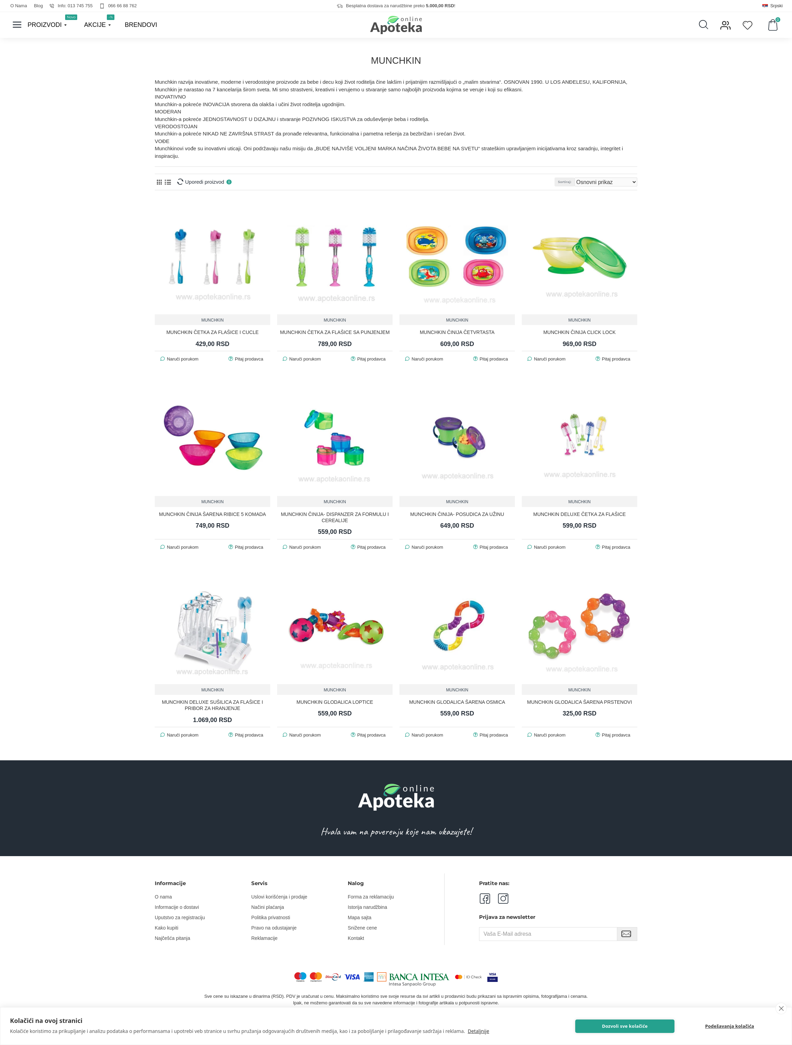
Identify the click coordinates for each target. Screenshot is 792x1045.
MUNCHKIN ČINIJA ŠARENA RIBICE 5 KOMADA (212, 514)
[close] (781, 1008)
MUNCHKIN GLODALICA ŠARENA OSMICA (457, 701)
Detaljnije (478, 1031)
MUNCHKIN (212, 319)
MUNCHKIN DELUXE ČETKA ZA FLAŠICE (579, 514)
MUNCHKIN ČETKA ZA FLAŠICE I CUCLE (212, 332)
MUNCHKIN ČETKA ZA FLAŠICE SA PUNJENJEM (334, 332)
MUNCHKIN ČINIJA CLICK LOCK (579, 332)
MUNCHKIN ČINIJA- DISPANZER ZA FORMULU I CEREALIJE (335, 517)
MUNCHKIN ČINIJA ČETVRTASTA (457, 332)
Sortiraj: (578, 182)
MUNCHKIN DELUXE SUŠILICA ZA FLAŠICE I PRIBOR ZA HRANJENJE (212, 705)
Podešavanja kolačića (742, 1026)
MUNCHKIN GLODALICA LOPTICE (334, 701)
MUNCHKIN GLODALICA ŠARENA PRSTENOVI (579, 701)
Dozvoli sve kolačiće (661, 1026)
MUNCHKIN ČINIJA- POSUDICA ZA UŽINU (457, 514)
